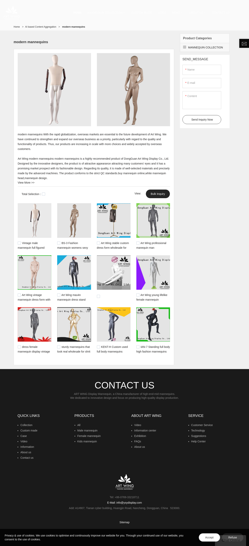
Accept (209, 537)
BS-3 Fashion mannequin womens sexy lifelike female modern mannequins (72, 249)
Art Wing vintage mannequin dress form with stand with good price (34, 299)
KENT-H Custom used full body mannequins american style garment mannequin (112, 353)
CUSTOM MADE (141, 12)
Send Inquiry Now (202, 119)
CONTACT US (221, 12)
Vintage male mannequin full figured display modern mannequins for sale (31, 249)
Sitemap (124, 522)
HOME (77, 12)
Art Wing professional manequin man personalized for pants (151, 247)
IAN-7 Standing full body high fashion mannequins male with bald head (153, 351)
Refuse (232, 537)
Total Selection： (33, 194)
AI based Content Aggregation (40, 26)
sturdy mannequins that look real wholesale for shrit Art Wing (73, 351)
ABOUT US (196, 12)
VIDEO (162, 12)
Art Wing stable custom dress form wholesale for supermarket (113, 247)
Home (17, 26)
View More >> (26, 182)
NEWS (176, 12)
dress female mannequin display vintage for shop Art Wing (34, 351)
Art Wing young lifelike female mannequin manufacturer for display (151, 299)
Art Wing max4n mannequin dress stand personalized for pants (71, 299)
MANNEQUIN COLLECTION (105, 12)
